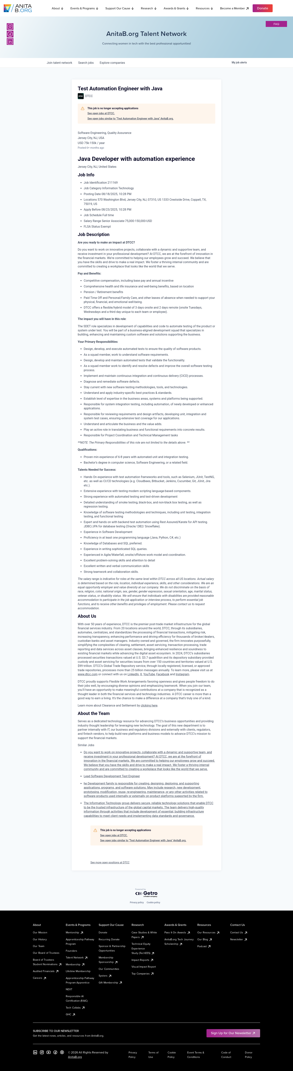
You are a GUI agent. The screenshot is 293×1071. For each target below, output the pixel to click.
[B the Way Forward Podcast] (62, 1052)
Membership (75, 964)
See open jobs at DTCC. (101, 113)
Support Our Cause (119, 8)
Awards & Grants (176, 8)
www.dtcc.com (88, 674)
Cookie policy (153, 902)
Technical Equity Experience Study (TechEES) (143, 948)
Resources (204, 8)
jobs (86, 63)
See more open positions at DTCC (109, 862)
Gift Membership (111, 982)
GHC (71, 1014)
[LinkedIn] (10, 41)
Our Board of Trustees (46, 953)
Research (149, 8)
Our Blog (204, 939)
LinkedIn (133, 674)
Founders (71, 951)
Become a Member (234, 8)
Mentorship (75, 932)
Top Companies (143, 973)
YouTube (149, 674)
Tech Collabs (75, 1007)
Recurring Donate (109, 939)
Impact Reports (143, 960)
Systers (105, 975)
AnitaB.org (75, 1057)
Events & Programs (84, 8)
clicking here (149, 705)
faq (276, 24)
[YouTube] (48, 1052)
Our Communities (109, 969)
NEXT (69, 989)
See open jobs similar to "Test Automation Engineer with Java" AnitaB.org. (130, 118)
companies (112, 63)
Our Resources (208, 932)
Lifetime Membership (78, 971)
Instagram (182, 674)
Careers (40, 978)
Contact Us (239, 932)
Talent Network (77, 957)
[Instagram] (10, 26)
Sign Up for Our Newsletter (233, 1033)
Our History (40, 939)
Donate (103, 932)
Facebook (162, 674)
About (58, 8)
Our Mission (40, 932)
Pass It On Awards (177, 932)
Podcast (204, 946)
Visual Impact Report (144, 967)
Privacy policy (137, 902)
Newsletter (239, 939)
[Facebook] (10, 34)
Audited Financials (46, 971)
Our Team (38, 946)
